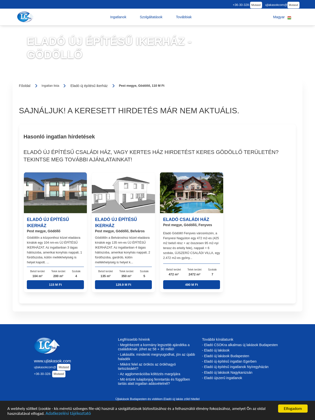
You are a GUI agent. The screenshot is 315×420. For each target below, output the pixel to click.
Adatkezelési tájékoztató (68, 414)
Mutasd (256, 4)
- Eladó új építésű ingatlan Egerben (229, 361)
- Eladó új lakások (216, 350)
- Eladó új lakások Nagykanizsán (227, 372)
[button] (118, 17)
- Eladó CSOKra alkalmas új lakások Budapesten (240, 345)
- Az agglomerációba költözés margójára (149, 374)
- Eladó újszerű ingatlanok (222, 378)
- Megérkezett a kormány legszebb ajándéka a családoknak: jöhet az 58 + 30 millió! (153, 347)
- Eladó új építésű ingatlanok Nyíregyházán (235, 367)
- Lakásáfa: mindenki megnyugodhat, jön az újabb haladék (156, 357)
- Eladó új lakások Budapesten (225, 356)
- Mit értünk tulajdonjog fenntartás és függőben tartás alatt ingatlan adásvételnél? (154, 381)
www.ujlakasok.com (52, 360)
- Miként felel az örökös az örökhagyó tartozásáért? (147, 366)
